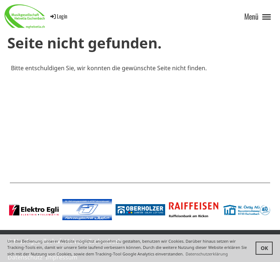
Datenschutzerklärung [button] (207, 254)
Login (58, 16)
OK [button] (264, 248)
